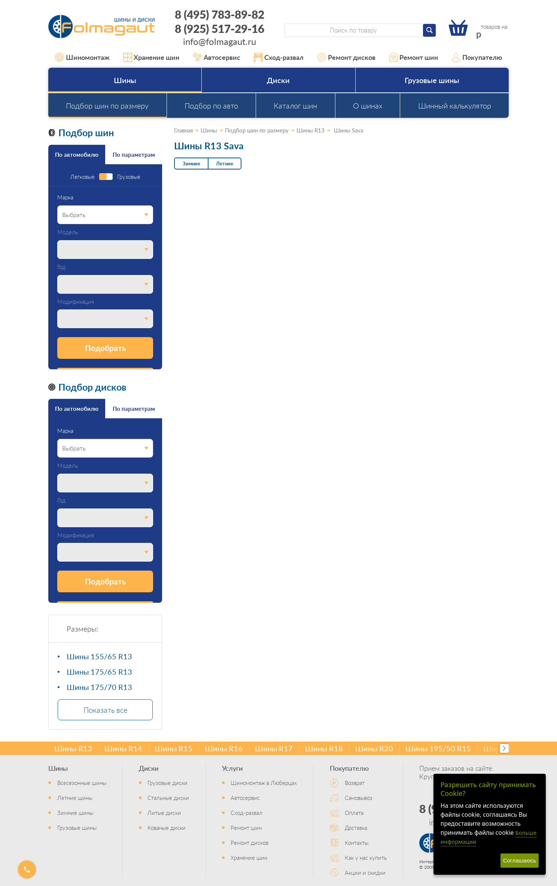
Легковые (82, 176)
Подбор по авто (211, 105)
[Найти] (429, 30)
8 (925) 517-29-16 (219, 28)
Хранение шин (151, 57)
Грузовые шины (432, 80)
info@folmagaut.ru (219, 41)
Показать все (105, 710)
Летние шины (74, 797)
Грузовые (128, 176)
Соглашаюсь (519, 860)
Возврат (355, 782)
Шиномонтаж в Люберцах (264, 782)
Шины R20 (374, 748)
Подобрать (105, 347)
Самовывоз (358, 797)
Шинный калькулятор (454, 105)
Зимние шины (75, 812)
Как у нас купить (366, 857)
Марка (65, 197)
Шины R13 (73, 748)
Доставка (356, 827)
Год (61, 267)
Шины (125, 80)
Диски (278, 80)
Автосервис (216, 57)
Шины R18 (324, 748)
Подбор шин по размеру (107, 105)
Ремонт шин (413, 57)
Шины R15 (173, 748)
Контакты (356, 842)
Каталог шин (295, 105)
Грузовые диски (167, 782)
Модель (67, 232)
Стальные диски (168, 797)
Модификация (75, 301)
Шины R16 (224, 748)
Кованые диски (166, 827)
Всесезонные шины (81, 782)
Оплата (354, 812)
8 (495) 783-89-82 (219, 14)
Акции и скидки (365, 872)
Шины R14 (123, 748)
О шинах (367, 105)
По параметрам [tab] (134, 154)
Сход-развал (279, 57)
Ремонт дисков (346, 57)
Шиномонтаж (82, 57)
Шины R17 (274, 748)
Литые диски (164, 812)
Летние (224, 163)
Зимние (191, 163)
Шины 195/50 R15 (438, 748)
